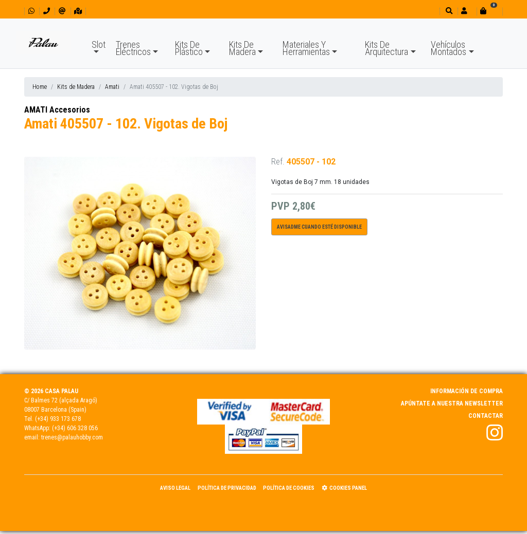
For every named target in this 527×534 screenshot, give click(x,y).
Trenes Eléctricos (133, 48)
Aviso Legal (175, 488)
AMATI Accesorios (57, 110)
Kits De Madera (242, 48)
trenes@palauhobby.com (72, 437)
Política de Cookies (288, 488)
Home (39, 86)
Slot (99, 44)
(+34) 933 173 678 (58, 418)
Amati (112, 86)
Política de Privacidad (227, 488)
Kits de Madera (76, 86)
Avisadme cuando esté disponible (319, 227)
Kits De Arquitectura (386, 48)
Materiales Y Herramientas (306, 48)
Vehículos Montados (448, 48)
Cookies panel (344, 488)
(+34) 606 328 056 (75, 428)
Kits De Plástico (189, 48)
